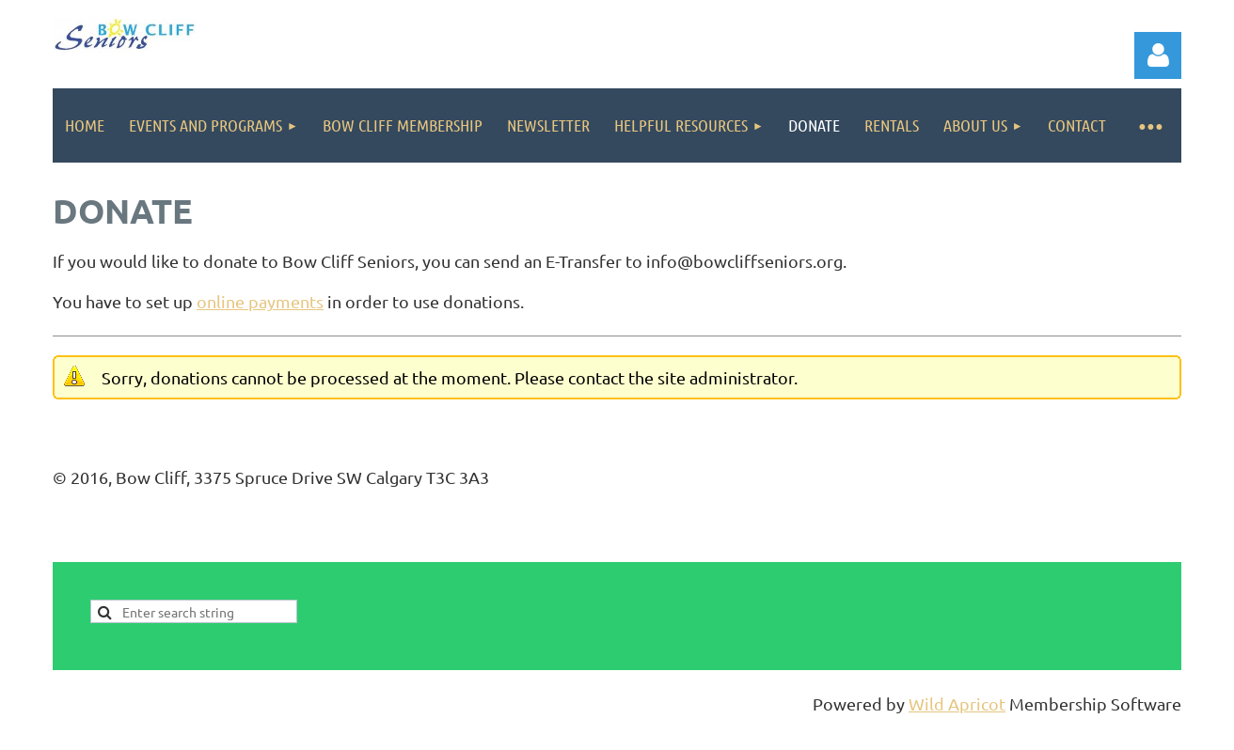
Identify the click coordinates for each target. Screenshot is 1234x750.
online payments (260, 301)
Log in (1157, 55)
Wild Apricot (957, 703)
